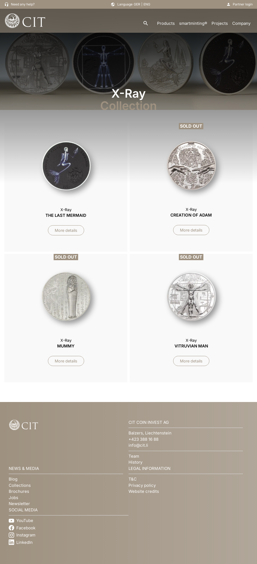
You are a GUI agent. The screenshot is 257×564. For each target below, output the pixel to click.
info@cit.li (138, 445)
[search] (145, 23)
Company (241, 23)
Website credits (143, 491)
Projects (220, 23)
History (135, 462)
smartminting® (193, 23)
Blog (13, 479)
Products (166, 23)
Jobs (13, 497)
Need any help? (23, 4)
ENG (146, 4)
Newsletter (19, 503)
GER (137, 4)
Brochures (19, 491)
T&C (132, 479)
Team (133, 456)
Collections (20, 485)
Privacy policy (142, 485)
